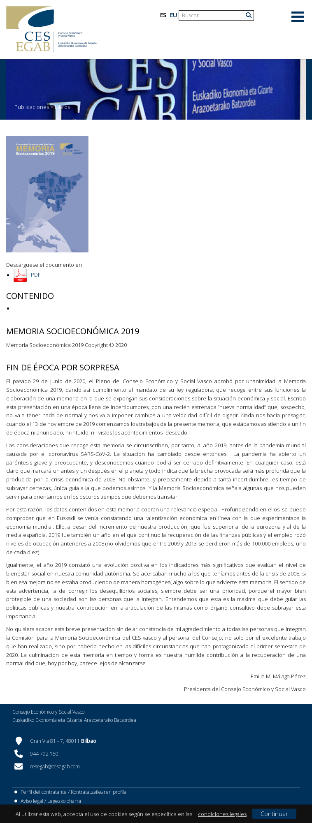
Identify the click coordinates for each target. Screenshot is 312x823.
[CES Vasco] (51, 29)
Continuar (274, 813)
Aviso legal (32, 801)
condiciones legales (222, 814)
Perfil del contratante (44, 791)
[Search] (213, 15)
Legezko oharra (64, 801)
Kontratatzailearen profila (98, 791)
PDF (35, 275)
